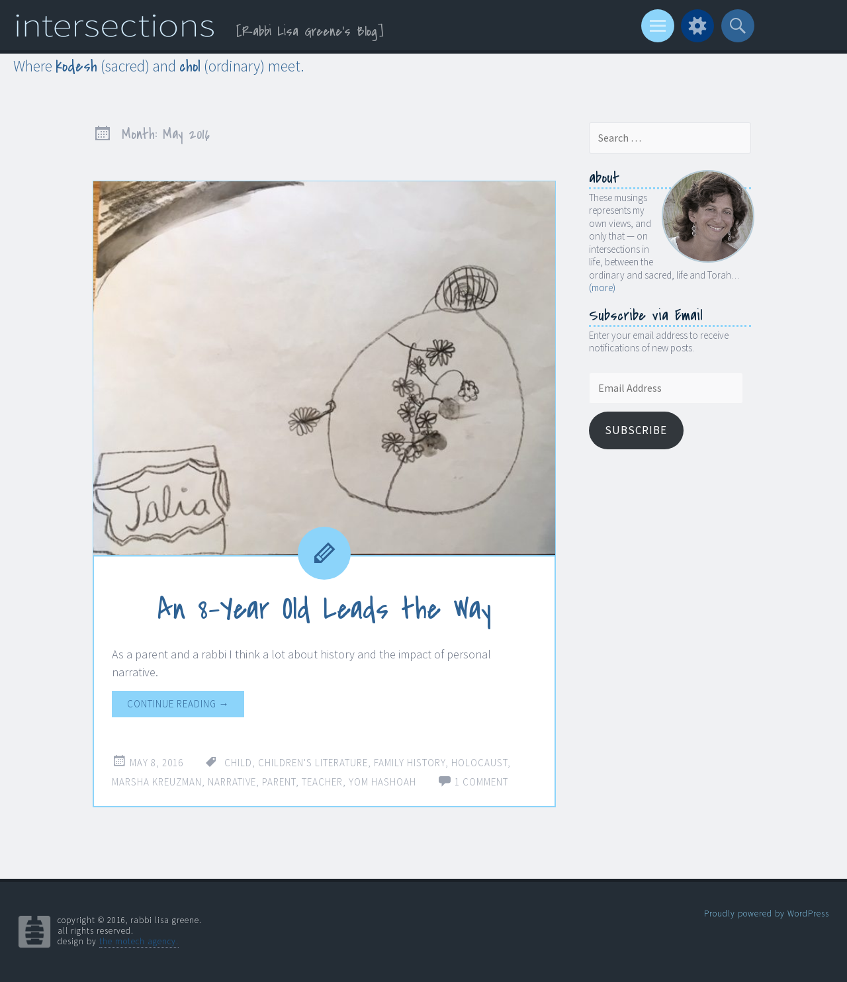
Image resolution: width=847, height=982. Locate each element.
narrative (232, 782)
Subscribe (636, 430)
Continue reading (178, 703)
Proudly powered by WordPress (766, 913)
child (238, 762)
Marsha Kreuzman (157, 782)
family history (409, 762)
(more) (602, 287)
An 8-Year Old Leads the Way (324, 609)
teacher (322, 782)
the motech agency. (139, 941)
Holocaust (479, 762)
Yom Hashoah (382, 782)
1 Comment (481, 782)
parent (279, 782)
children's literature (313, 762)
